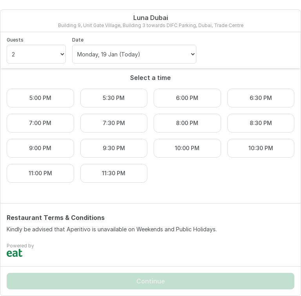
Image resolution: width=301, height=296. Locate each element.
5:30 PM (114, 97)
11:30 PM (113, 173)
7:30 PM (114, 123)
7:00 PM (40, 123)
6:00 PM (187, 97)
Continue (150, 281)
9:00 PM (40, 148)
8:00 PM (187, 123)
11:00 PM (40, 173)
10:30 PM (260, 148)
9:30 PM (114, 148)
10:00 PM (187, 148)
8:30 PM (261, 123)
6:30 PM (261, 97)
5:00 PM (40, 97)
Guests (15, 40)
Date (77, 40)
